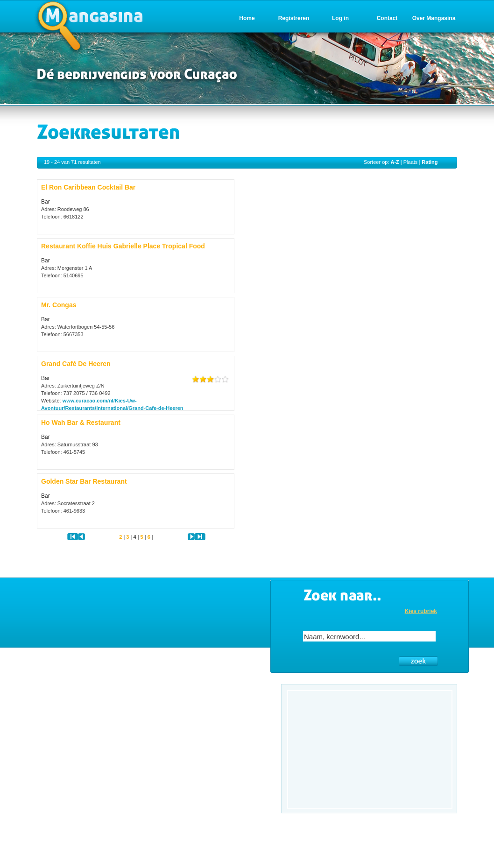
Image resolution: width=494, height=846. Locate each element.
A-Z (394, 162)
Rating (430, 162)
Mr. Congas (58, 305)
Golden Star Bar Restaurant (84, 481)
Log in (340, 18)
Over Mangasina (434, 18)
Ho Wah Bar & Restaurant (80, 422)
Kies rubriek (421, 611)
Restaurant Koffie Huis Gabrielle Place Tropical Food (123, 246)
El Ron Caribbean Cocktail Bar (88, 187)
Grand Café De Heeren (76, 363)
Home (246, 18)
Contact (387, 18)
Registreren (294, 18)
